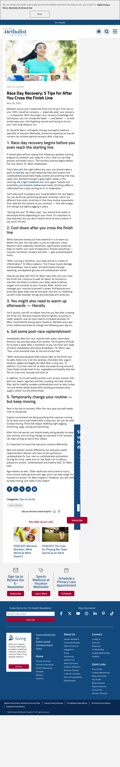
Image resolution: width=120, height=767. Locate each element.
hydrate (20, 172)
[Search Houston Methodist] (106, 31)
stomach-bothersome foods (38, 185)
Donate (18, 666)
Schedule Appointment (101, 672)
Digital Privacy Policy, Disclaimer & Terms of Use (22, 703)
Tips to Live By (15, 87)
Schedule (66, 593)
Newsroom (96, 646)
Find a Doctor (97, 669)
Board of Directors (71, 663)
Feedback (95, 656)
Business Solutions (99, 693)
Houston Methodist (71, 639)
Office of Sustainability (73, 677)
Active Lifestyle (15, 505)
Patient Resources (99, 686)
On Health (60, 22)
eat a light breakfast (28, 182)
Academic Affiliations (72, 666)
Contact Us (96, 639)
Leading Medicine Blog (101, 652)
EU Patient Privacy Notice (101, 703)
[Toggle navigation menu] (114, 31)
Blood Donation (70, 680)
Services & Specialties (44, 664)
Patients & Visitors (43, 661)
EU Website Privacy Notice (77, 703)
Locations (39, 678)
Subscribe (15, 593)
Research (39, 674)
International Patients (44, 644)
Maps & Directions (99, 676)
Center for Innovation (72, 673)
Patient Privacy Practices (53, 703)
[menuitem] (60, 22)
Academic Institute (43, 641)
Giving (66, 652)
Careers (39, 648)
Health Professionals (44, 668)
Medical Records (98, 682)
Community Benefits (72, 642)
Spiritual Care (69, 659)
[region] (60, 10)
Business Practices (71, 670)
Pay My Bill (96, 679)
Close (39, 14)
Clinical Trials (97, 689)
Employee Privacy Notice (15, 706)
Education (40, 671)
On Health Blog (98, 649)
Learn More (41, 593)
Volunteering (69, 656)
